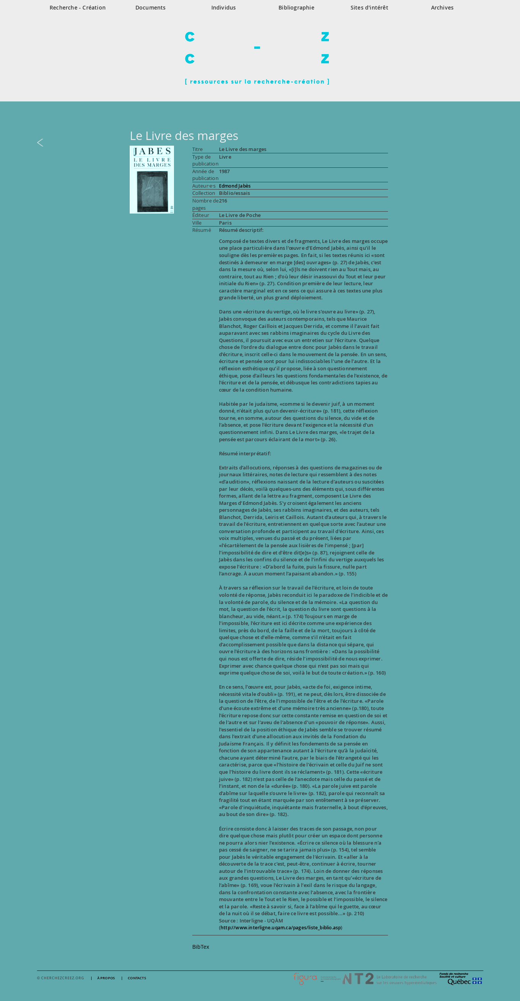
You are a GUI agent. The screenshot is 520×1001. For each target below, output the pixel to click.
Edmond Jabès (235, 186)
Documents (150, 7)
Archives (442, 7)
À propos (106, 978)
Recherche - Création (78, 7)
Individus (223, 7)
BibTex (200, 946)
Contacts (137, 978)
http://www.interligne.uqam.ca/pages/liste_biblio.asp (281, 927)
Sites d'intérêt (369, 7)
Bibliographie (296, 7)
